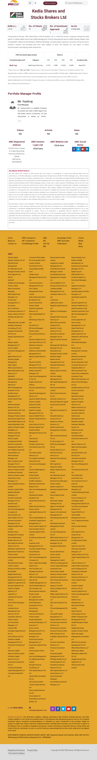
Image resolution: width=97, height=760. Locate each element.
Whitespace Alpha (77, 651)
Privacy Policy (32, 750)
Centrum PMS (12, 628)
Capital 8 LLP (12, 594)
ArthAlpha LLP (13, 430)
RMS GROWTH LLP (77, 274)
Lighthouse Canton (56, 303)
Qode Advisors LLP (56, 673)
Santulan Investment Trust (80, 311)
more (19, 121)
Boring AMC (12, 571)
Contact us (12, 244)
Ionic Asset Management (37, 656)
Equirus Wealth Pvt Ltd (36, 416)
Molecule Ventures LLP (58, 399)
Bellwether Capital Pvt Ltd (16, 549)
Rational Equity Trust (78, 257)
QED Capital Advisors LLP (58, 670)
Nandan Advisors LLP (57, 450)
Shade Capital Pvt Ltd (78, 334)
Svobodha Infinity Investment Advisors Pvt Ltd (79, 438)
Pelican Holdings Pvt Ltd (58, 588)
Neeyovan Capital (56, 467)
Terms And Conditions (16, 753)
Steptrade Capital (77, 421)
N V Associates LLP (57, 441)
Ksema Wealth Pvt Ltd (57, 283)
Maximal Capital (55, 356)
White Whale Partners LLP (79, 648)
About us (11, 241)
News (81, 246)
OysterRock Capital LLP (58, 577)
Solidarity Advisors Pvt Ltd (80, 387)
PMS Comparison (29, 238)
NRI (44, 246)
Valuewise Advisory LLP (79, 577)
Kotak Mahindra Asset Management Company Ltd (58, 277)
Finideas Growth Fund (36, 444)
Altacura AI (11, 385)
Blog (80, 244)
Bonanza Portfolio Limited (17, 569)
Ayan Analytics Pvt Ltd (15, 518)
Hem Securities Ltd (35, 569)
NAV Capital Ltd (55, 464)
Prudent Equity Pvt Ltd (57, 662)
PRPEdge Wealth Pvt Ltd (58, 659)
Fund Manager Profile (30, 244)
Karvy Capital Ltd (34, 696)
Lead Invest (54, 300)
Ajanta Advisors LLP (15, 356)
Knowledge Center (64, 238)
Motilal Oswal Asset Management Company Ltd (58, 430)
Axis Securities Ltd (14, 515)
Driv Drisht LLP (34, 325)
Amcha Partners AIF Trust (16, 410)
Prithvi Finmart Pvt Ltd (57, 634)
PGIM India (53, 591)
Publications (62, 244)
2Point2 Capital (13, 257)
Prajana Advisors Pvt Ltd (58, 619)
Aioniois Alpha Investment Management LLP (16, 351)
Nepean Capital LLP (56, 486)
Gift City (46, 244)
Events (81, 238)
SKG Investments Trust (79, 371)
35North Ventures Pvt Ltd (16, 260)
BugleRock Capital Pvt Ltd (16, 583)
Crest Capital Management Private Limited (36, 291)
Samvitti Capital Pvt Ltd (79, 303)
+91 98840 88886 (16, 708)
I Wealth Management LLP (37, 583)
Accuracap (11, 305)
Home (10, 238)
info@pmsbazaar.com (38, 710)
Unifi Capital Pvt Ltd (77, 532)
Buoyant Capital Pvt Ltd (15, 586)
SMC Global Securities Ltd (80, 379)
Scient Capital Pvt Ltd (78, 320)
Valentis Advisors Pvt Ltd (79, 554)
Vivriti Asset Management (80, 594)
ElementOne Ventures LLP (37, 368)
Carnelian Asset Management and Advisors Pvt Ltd (14, 611)
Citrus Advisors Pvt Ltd (15, 636)
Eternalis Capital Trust (36, 427)
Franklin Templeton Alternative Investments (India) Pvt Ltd (37, 483)
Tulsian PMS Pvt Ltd (77, 512)
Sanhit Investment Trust (79, 308)
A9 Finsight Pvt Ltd (14, 274)
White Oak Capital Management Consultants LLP (80, 636)
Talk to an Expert (50, 3)
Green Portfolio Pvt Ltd (36, 529)
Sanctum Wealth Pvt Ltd (79, 305)
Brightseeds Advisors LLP (16, 580)
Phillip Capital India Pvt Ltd (59, 594)
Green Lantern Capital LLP (37, 526)
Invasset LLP (33, 625)
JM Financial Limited (36, 682)
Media (81, 241)
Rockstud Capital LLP (78, 277)
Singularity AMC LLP (78, 368)
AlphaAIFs (11, 376)
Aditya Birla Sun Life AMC (16, 322)
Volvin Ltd (74, 597)
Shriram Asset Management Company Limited (79, 351)
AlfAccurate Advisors (15, 368)
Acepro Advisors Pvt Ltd (16, 314)
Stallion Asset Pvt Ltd (78, 407)
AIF (44, 241)
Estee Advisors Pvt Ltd (36, 424)
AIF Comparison (28, 241)
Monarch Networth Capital (59, 402)
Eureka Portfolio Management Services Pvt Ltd (37, 433)
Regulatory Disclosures (16, 750)
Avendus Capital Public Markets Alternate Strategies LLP (15, 492)
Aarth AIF (11, 280)
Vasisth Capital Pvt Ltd (79, 591)
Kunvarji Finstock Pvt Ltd (58, 286)
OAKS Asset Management (59, 563)
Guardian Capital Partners (37, 549)
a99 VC (10, 277)
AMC (45, 238)
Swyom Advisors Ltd (78, 444)
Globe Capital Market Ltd (37, 518)
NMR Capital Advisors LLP (59, 537)
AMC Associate (63, 241)
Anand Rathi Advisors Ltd (16, 421)
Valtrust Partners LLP (78, 563)
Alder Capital (12, 365)
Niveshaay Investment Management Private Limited (57, 526)
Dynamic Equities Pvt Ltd (37, 339)
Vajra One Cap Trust (78, 546)
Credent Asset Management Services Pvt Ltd (37, 277)
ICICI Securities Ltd (35, 588)
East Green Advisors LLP (37, 342)
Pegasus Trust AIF (56, 586)
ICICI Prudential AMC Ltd (37, 586)
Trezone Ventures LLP (78, 498)
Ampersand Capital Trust (16, 419)
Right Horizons (76, 272)
